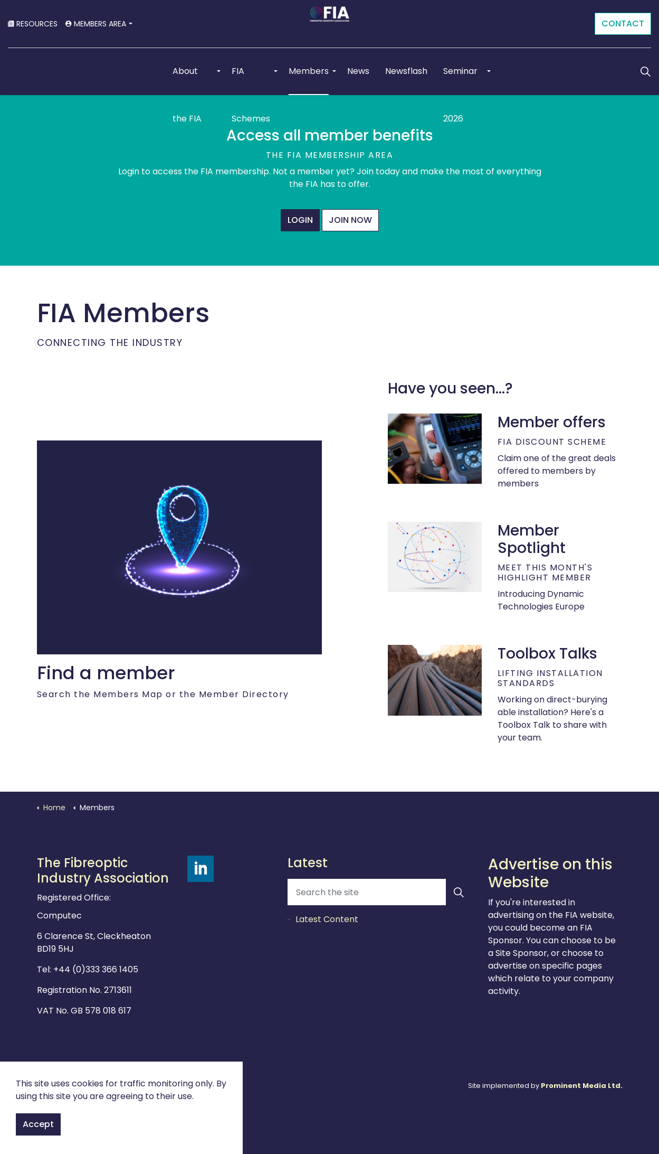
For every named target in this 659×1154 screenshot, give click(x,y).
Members (309, 71)
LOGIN (300, 220)
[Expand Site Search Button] (645, 71)
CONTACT (623, 23)
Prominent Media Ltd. (582, 1086)
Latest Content (326, 919)
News (358, 71)
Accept (38, 1124)
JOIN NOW (350, 220)
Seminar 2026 (460, 80)
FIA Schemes (251, 80)
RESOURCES (33, 23)
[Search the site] (380, 892)
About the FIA (187, 80)
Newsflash (406, 71)
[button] (459, 892)
